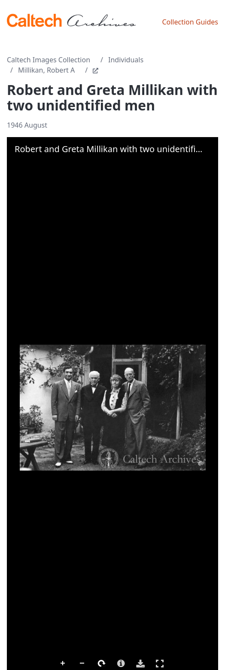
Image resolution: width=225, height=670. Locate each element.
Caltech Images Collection (48, 59)
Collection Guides (190, 22)
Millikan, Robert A (46, 70)
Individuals (125, 59)
